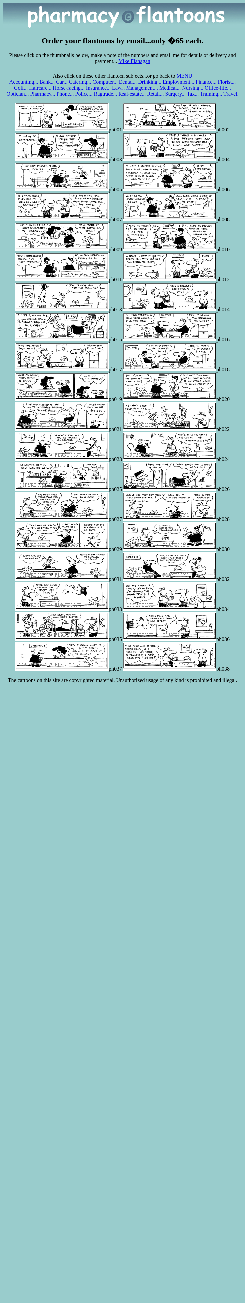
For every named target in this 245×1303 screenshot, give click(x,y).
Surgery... (175, 94)
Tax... (193, 94)
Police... (84, 94)
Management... (142, 88)
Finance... (206, 82)
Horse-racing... (69, 88)
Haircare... (40, 88)
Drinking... (149, 82)
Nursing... (192, 88)
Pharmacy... (42, 94)
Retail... (155, 94)
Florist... (227, 82)
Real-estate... (132, 94)
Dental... (128, 82)
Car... (61, 82)
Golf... (21, 88)
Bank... (47, 82)
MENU (184, 76)
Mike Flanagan (134, 61)
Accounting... (23, 82)
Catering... (80, 82)
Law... (118, 88)
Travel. (230, 94)
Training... (211, 94)
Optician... (17, 94)
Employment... (178, 82)
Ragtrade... (105, 94)
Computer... (105, 82)
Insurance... (98, 88)
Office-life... (218, 88)
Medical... (170, 88)
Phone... (65, 94)
